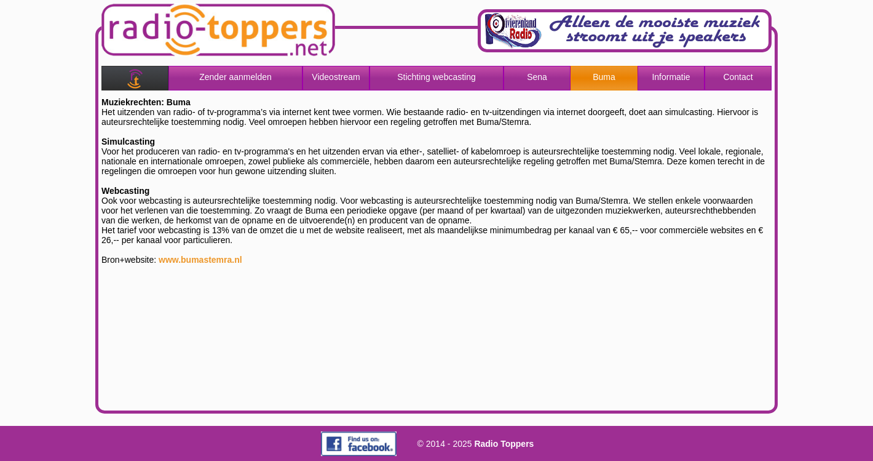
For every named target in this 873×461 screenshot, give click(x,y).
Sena (537, 77)
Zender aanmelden (235, 77)
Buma (604, 77)
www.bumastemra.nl (200, 260)
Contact (738, 77)
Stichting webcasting (436, 77)
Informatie (671, 77)
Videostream (336, 77)
